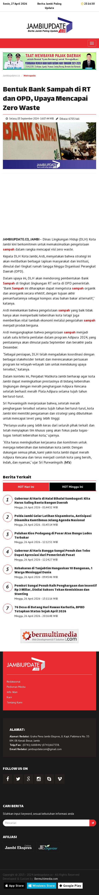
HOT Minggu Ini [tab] (72, 487)
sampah (8, 249)
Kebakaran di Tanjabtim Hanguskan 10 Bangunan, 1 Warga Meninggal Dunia (53, 571)
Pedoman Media (16, 687)
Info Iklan (12, 692)
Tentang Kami (14, 702)
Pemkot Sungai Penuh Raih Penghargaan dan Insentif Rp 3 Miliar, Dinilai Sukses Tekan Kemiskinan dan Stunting (55, 590)
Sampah (9, 283)
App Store (14, 885)
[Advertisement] (49, 204)
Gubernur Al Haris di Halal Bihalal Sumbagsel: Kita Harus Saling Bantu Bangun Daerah (52, 501)
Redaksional (13, 681)
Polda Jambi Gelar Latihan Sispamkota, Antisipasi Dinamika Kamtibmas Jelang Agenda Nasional (52, 518)
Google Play (70, 885)
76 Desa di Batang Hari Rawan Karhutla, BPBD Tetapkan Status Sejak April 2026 (49, 610)
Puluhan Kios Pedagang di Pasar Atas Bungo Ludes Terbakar (53, 536)
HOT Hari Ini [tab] (26, 487)
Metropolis (30, 75)
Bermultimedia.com (46, 879)
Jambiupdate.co (11, 75)
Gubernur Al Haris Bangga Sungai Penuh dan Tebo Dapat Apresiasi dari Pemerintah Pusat (52, 553)
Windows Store (42, 885)
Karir (9, 697)
